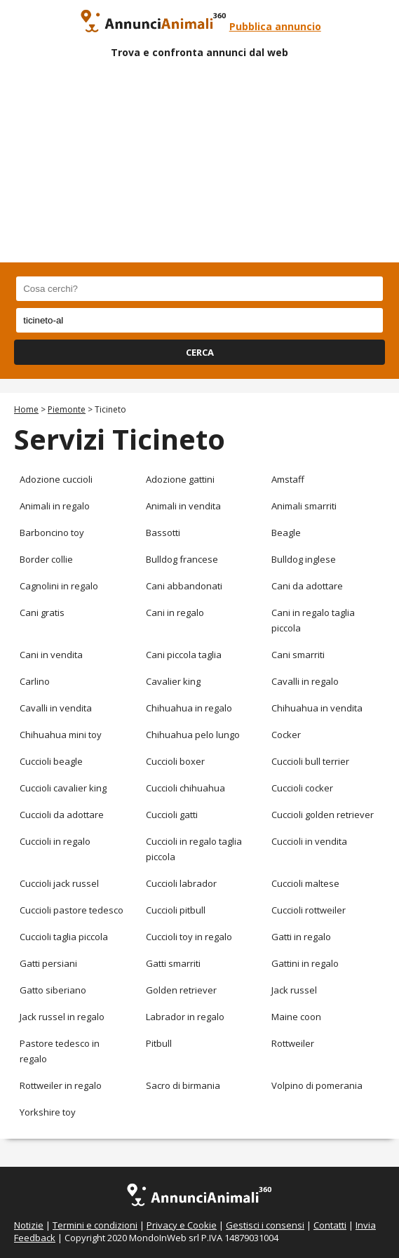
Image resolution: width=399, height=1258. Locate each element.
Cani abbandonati (184, 586)
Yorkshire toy (48, 1112)
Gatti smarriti (173, 963)
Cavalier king (173, 681)
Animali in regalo (55, 506)
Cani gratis (42, 612)
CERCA (200, 352)
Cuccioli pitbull (175, 910)
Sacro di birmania (183, 1085)
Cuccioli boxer (175, 761)
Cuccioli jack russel (59, 883)
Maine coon (296, 1016)
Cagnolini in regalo (59, 586)
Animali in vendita (183, 506)
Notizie (28, 1225)
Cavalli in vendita (56, 708)
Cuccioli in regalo (55, 841)
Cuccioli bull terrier (310, 761)
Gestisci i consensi (265, 1225)
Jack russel (294, 990)
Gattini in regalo (305, 963)
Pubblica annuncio (275, 26)
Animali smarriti (304, 506)
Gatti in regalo (301, 936)
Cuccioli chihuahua (185, 788)
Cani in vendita (51, 654)
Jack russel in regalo (62, 1016)
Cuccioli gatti (172, 814)
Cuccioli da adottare (62, 814)
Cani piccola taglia (184, 654)
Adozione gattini (180, 479)
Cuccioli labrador (181, 883)
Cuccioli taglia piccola (64, 936)
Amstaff (287, 479)
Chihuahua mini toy (61, 734)
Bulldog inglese (303, 559)
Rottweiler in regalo (61, 1085)
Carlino (35, 681)
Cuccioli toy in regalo (189, 936)
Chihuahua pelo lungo (193, 734)
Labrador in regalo (185, 1016)
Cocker (286, 734)
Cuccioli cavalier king (63, 788)
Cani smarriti (298, 654)
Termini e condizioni (95, 1225)
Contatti (329, 1225)
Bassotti (163, 532)
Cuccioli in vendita (309, 841)
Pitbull (159, 1043)
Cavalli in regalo (305, 681)
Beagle (286, 532)
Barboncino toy (52, 532)
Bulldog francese (182, 559)
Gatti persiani (48, 963)
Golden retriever (181, 990)
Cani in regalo (175, 612)
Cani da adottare (307, 586)
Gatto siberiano (53, 990)
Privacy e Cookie (182, 1225)
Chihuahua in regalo (189, 708)
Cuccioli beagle (51, 761)
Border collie (46, 559)
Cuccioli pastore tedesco (71, 910)
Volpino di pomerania (317, 1085)
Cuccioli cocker (302, 788)
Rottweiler (292, 1043)
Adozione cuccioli (56, 479)
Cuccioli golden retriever (322, 814)
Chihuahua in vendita (317, 708)
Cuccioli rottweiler (308, 910)
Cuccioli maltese (305, 883)
